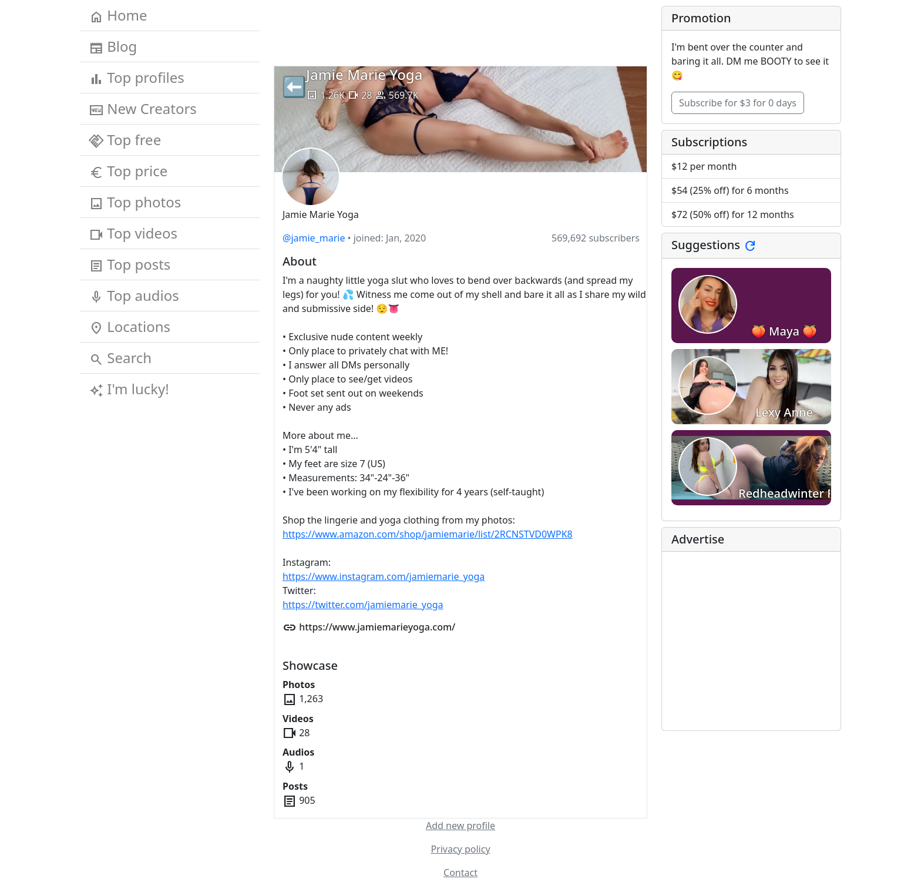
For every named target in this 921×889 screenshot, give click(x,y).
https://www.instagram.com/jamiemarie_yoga (384, 576)
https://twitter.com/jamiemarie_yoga (363, 604)
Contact (460, 872)
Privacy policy (460, 849)
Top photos (135, 202)
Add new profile (460, 825)
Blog (113, 46)
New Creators (143, 109)
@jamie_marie (314, 238)
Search (120, 358)
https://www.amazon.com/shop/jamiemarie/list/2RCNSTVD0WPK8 (428, 534)
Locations (129, 327)
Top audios (134, 296)
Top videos (133, 233)
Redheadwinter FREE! (797, 493)
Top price (128, 171)
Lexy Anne (784, 412)
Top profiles (136, 78)
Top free (125, 140)
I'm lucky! (129, 389)
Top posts (129, 264)
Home (118, 15)
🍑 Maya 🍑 (784, 331)
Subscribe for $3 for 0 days (737, 102)
